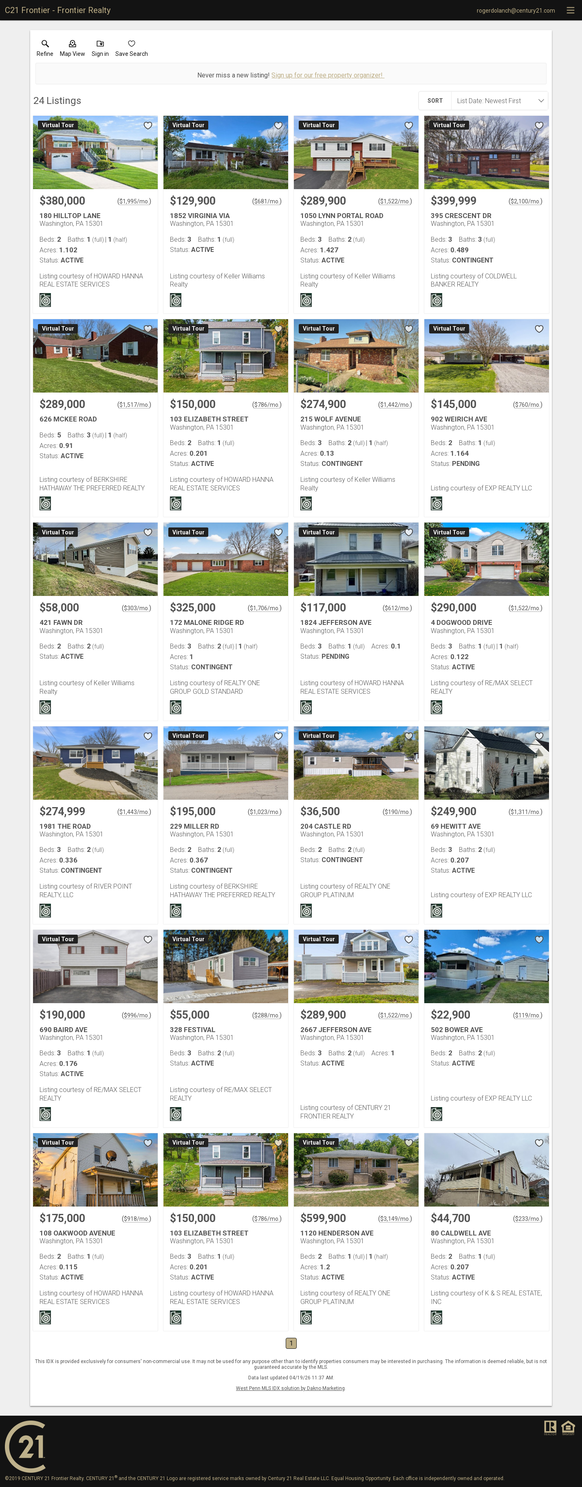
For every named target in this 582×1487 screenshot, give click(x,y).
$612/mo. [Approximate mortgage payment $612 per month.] (397, 608)
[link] (45, 50)
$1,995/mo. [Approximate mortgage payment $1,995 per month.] (134, 201)
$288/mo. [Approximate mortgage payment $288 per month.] (267, 1015)
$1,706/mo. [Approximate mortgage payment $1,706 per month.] (265, 608)
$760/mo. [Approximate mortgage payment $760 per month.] (527, 405)
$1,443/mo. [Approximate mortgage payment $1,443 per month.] (134, 812)
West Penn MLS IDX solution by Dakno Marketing (290, 1388)
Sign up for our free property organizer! (327, 75)
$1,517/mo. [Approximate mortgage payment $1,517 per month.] (134, 405)
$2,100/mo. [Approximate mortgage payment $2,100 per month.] (525, 201)
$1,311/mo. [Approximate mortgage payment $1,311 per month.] (525, 812)
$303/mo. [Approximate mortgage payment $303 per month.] (136, 608)
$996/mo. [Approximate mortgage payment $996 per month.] (136, 1015)
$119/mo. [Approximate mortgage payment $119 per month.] (527, 1015)
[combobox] (497, 101)
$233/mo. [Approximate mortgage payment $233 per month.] (527, 1219)
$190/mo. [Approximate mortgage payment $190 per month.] (397, 812)
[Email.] (516, 10)
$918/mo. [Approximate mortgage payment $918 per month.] (136, 1219)
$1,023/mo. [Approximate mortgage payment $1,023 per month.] (265, 812)
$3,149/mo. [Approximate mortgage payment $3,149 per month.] (395, 1219)
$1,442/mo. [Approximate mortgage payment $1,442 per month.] (395, 405)
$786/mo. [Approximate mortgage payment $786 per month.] (267, 405)
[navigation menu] (570, 10)
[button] (72, 50)
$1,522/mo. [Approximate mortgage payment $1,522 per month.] (395, 201)
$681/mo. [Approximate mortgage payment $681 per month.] (267, 201)
